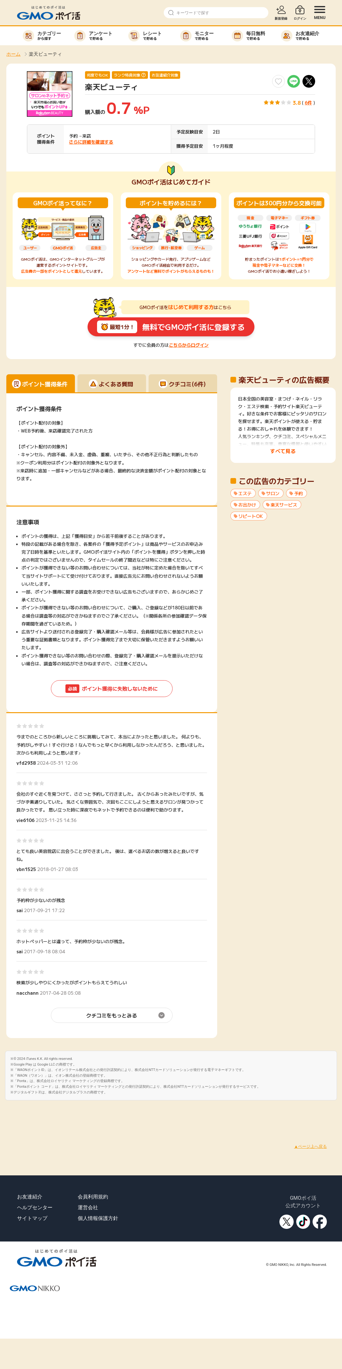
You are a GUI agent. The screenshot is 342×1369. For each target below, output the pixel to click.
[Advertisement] (115, 1114)
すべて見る (283, 451)
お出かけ (247, 504)
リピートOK (250, 516)
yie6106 (25, 820)
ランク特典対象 (127, 75)
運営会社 (88, 1207)
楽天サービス (284, 504)
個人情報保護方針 (98, 1218)
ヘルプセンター (34, 1207)
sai (19, 910)
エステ (245, 493)
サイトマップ (32, 1218)
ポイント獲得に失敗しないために (111, 688)
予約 (298, 493)
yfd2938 (26, 763)
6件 (308, 102)
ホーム (13, 54)
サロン (272, 493)
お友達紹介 (29, 1197)
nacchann (27, 993)
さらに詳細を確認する (91, 142)
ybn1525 (26, 869)
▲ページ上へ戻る (310, 1146)
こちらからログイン (189, 345)
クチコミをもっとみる (111, 1015)
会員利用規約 (93, 1197)
